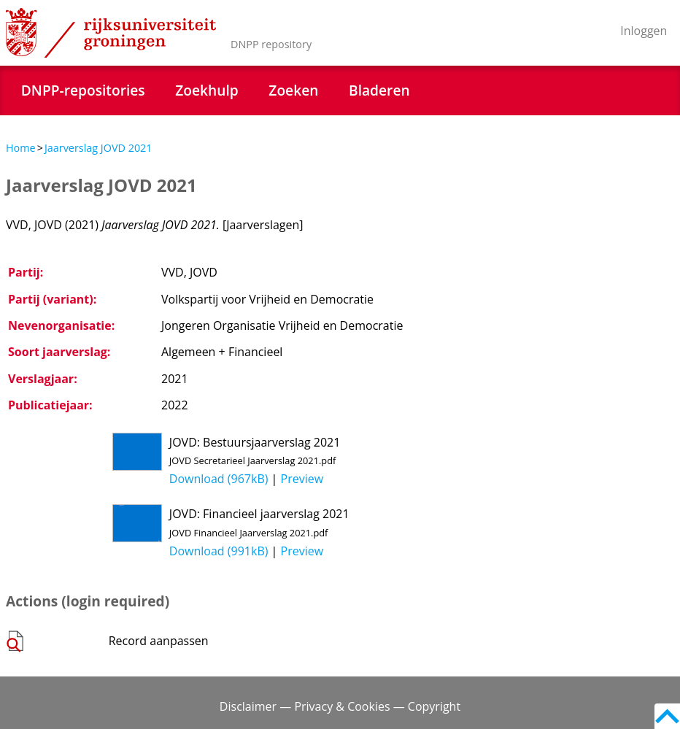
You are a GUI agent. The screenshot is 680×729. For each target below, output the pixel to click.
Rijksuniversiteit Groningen (111, 33)
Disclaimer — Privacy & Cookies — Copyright (340, 706)
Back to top (667, 716)
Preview (302, 479)
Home (21, 148)
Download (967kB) (218, 479)
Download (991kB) (218, 551)
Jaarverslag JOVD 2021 (98, 148)
